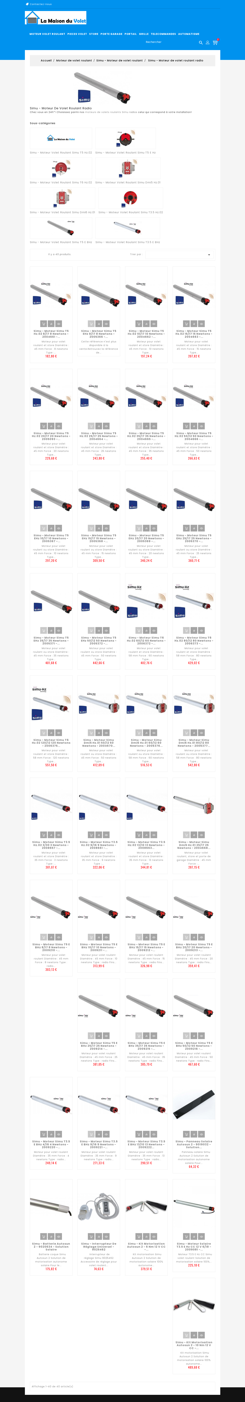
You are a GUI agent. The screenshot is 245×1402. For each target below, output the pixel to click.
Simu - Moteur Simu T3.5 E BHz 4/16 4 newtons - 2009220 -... (51, 1144)
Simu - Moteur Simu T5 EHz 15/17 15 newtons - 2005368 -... (98, 538)
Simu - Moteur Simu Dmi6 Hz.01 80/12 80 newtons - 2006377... (194, 743)
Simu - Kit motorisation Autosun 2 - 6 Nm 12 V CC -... (146, 1246)
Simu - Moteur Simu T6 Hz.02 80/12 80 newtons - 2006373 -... (194, 640)
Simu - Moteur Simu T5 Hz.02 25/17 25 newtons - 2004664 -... (99, 436)
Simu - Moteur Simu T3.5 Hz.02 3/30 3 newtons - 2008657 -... (51, 845)
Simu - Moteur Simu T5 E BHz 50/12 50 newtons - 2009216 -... (194, 1046)
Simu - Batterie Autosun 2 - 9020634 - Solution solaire (51, 1246)
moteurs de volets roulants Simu (106, 112)
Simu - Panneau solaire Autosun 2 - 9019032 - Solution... (194, 1144)
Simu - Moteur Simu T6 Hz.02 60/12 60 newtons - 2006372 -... (146, 640)
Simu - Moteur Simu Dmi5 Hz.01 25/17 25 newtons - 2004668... (193, 845)
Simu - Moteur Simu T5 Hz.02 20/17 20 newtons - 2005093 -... (51, 436)
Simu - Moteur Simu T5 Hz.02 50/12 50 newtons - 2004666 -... (194, 436)
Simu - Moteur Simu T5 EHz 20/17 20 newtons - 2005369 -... (146, 538)
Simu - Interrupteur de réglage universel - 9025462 (98, 1246)
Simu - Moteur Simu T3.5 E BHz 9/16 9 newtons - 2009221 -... (99, 1144)
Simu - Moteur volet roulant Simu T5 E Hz (125, 153)
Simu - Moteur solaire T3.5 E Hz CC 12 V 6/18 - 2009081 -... (194, 1246)
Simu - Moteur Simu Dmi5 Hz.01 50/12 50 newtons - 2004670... (98, 743)
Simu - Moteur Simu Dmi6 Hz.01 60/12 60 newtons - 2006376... (146, 743)
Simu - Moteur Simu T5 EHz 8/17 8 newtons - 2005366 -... (98, 334)
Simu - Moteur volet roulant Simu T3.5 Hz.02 (131, 212)
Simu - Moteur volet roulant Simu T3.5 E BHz (128, 242)
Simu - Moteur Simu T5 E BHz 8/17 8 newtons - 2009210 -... (51, 947)
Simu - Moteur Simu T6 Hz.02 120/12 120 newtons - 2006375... (51, 743)
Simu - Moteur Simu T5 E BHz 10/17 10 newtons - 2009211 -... (99, 947)
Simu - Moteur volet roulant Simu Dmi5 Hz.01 (128, 182)
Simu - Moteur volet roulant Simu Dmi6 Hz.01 (62, 212)
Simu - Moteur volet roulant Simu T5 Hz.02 (61, 153)
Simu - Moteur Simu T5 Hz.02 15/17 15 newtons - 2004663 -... (194, 334)
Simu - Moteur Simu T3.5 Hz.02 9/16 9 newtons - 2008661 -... (99, 845)
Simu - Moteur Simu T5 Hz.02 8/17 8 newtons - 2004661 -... (51, 334)
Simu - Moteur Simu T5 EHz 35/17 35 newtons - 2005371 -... (51, 640)
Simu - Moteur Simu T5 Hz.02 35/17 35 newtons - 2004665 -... (146, 436)
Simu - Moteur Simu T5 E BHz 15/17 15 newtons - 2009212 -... (146, 947)
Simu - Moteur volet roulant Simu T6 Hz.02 (61, 182)
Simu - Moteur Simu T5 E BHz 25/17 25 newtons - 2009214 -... (99, 1046)
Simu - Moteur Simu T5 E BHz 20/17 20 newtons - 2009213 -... (194, 947)
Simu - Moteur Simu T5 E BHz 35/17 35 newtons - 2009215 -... (146, 1046)
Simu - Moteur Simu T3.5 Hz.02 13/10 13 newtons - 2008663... (146, 845)
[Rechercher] (173, 42)
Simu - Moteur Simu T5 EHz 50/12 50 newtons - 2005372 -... (99, 640)
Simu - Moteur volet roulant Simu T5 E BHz (61, 242)
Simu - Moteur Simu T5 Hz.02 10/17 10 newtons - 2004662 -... (146, 334)
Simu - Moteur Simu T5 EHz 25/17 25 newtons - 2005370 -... (194, 538)
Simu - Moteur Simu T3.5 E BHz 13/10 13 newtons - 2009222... (146, 1144)
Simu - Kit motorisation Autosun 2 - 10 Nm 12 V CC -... (194, 1345)
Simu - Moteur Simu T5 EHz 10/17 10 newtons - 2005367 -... (51, 538)
